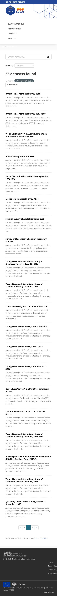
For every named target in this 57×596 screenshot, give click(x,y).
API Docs (44, 538)
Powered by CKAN (48, 592)
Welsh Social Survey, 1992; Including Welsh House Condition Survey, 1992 (26, 135)
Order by (9, 65)
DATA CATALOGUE (16, 24)
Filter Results (12, 85)
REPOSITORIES (14, 28)
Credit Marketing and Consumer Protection (26, 306)
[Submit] (48, 57)
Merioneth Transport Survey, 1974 (22, 199)
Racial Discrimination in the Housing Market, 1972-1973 (27, 177)
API (36, 538)
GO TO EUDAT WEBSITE (15, 2)
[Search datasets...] (25, 57)
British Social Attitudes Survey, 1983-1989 (25, 113)
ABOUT (12, 38)
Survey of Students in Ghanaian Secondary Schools (26, 240)
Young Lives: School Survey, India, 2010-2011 (26, 326)
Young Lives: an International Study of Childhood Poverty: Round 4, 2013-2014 (24, 435)
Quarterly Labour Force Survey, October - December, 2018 (25, 503)
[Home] (3, 46)
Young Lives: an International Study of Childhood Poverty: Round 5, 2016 (24, 480)
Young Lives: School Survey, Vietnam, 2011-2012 (26, 367)
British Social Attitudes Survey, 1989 (22, 93)
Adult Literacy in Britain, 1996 (19, 156)
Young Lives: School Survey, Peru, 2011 (24, 346)
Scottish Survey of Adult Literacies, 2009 (24, 219)
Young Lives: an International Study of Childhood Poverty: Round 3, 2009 (24, 285)
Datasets (12, 46)
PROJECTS (12, 33)
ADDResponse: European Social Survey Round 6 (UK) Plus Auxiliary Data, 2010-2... (28, 457)
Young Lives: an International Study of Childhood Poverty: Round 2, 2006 (24, 262)
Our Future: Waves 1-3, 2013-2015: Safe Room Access (27, 390)
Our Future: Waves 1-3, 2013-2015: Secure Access (25, 412)
